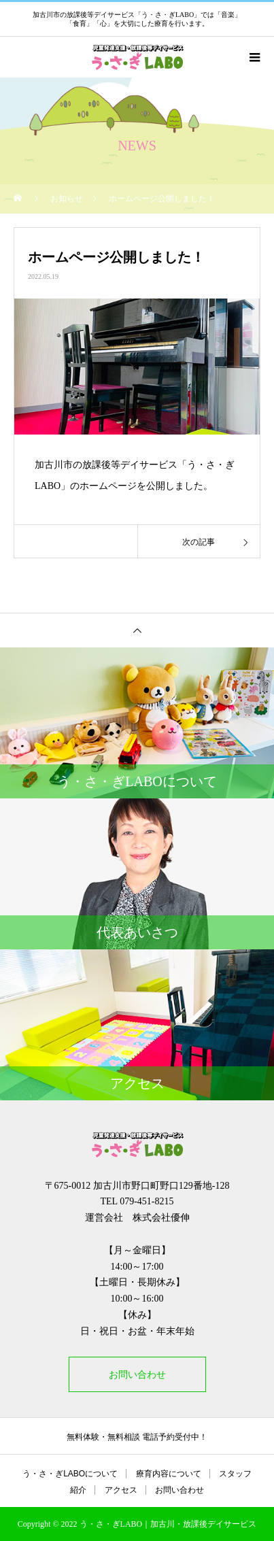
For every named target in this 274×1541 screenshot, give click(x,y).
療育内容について (168, 1473)
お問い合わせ (137, 1374)
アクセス (121, 1490)
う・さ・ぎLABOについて (70, 1473)
